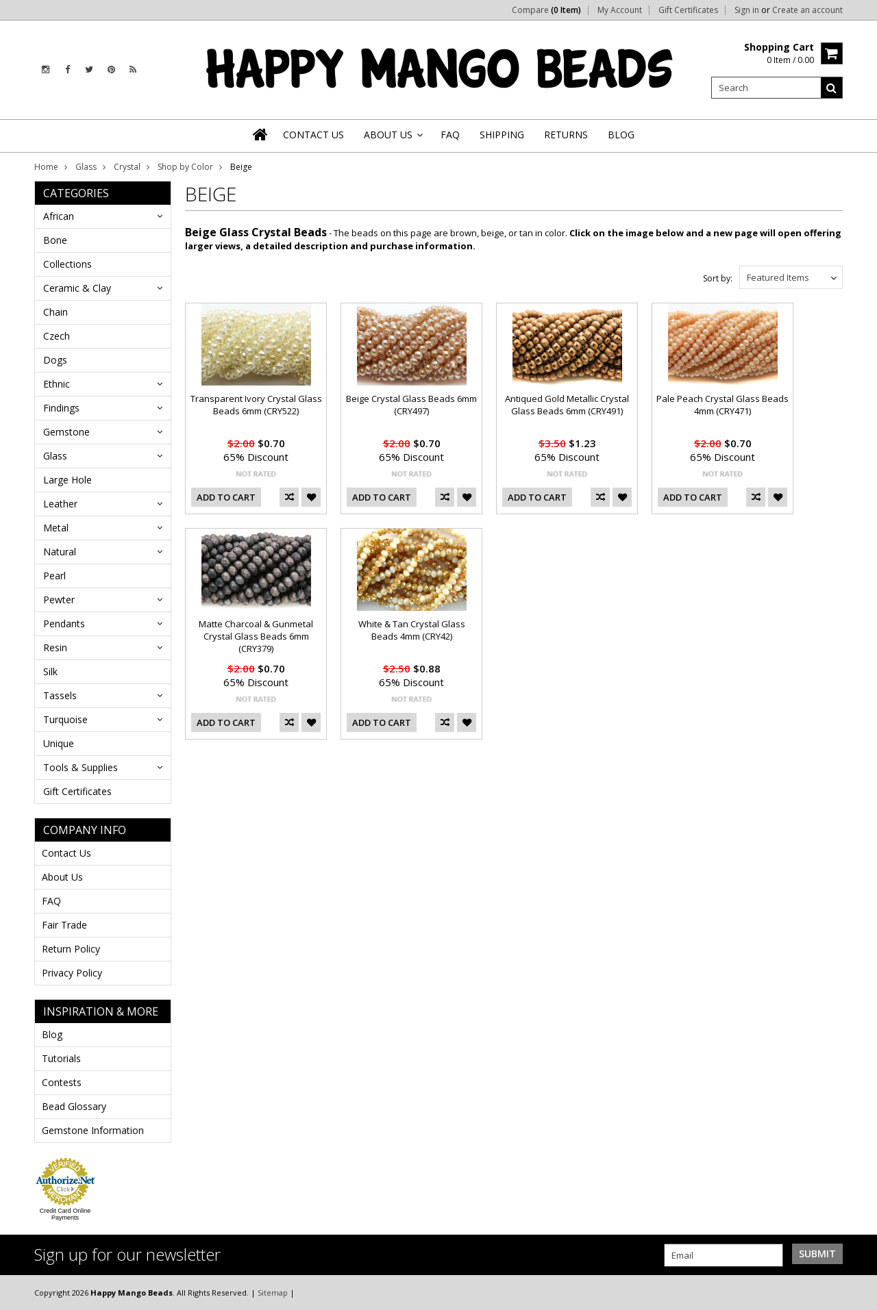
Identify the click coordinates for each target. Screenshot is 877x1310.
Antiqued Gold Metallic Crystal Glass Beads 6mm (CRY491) (567, 404)
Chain (55, 311)
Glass (86, 167)
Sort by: (717, 278)
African (58, 216)
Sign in (746, 10)
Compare (546, 10)
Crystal (127, 167)
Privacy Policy (72, 972)
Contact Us (66, 852)
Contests (62, 1082)
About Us (62, 876)
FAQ (51, 900)
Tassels (60, 695)
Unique (58, 743)
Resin (55, 647)
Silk (50, 671)
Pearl (54, 575)
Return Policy (71, 948)
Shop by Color (185, 167)
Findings (61, 407)
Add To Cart (226, 497)
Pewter (59, 599)
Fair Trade (64, 924)
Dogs (55, 359)
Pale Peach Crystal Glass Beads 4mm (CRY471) (722, 404)
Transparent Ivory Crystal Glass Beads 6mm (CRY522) (256, 404)
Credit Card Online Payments (65, 1214)
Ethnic (56, 383)
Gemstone (66, 431)
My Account (619, 10)
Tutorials (61, 1058)
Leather (60, 503)
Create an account (807, 10)
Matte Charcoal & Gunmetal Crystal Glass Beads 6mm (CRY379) (256, 636)
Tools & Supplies (80, 767)
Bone (55, 240)
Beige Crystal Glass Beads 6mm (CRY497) (411, 404)
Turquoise (65, 719)
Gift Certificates (688, 10)
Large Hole (67, 479)
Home (46, 167)
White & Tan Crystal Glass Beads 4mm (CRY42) (411, 630)
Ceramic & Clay (77, 287)
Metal (56, 527)
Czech (56, 335)
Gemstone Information (93, 1130)
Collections (67, 263)
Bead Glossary (74, 1106)
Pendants (64, 623)
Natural (59, 551)
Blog (52, 1034)
